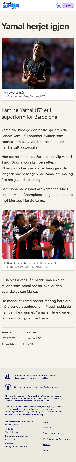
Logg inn (47, 422)
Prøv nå (46, 444)
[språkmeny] (58, 5)
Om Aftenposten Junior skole (56, 439)
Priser (46, 450)
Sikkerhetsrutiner (51, 433)
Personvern (48, 427)
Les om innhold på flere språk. (33, 415)
